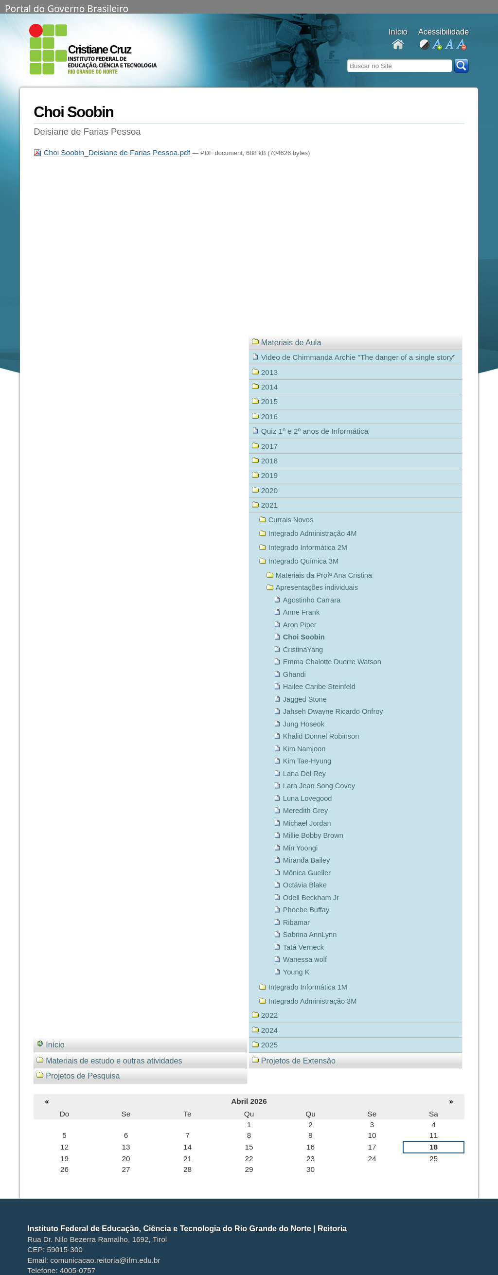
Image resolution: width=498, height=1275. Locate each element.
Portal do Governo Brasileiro (66, 8)
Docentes (398, 45)
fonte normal (449, 45)
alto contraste (424, 45)
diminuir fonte (461, 45)
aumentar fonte (436, 45)
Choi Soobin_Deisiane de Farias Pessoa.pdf (113, 152)
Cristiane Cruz (99, 49)
